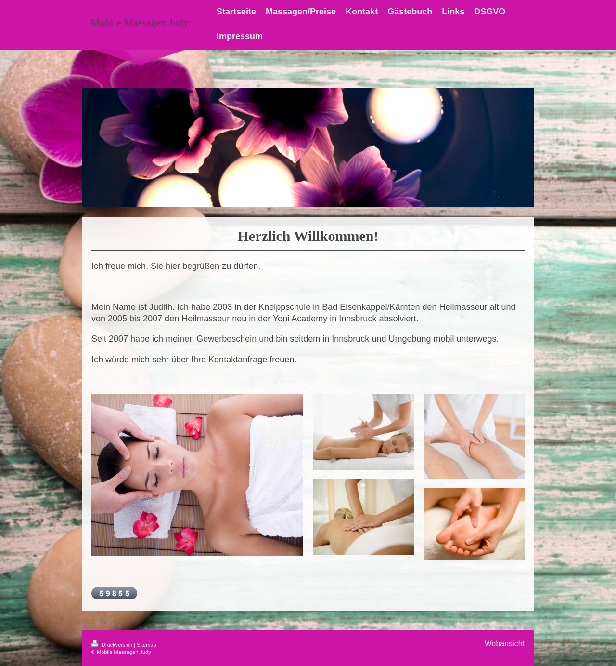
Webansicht (505, 643)
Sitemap (146, 645)
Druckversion (112, 645)
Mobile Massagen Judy (139, 22)
